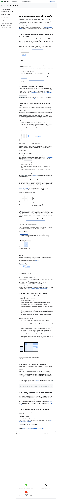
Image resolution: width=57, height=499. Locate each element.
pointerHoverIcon (28, 159)
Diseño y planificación (26, 1)
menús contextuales (24, 234)
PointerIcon (49, 157)
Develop (3, 5)
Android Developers (22, 11)
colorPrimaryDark (47, 92)
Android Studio (52, 1)
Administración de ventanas (37, 49)
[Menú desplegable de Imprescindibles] (19, 1)
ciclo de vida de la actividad (30, 68)
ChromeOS (15, 5)
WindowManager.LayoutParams (37, 428)
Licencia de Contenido (21, 434)
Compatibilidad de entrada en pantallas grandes (35, 220)
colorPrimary (34, 92)
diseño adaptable (24, 316)
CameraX (50, 401)
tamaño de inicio (24, 78)
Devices (9, 5)
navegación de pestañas (23, 188)
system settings (25, 428)
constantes (35, 175)
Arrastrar (37, 260)
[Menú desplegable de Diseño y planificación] (32, 1)
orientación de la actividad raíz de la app (37, 80)
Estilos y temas (36, 98)
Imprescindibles (15, 1)
